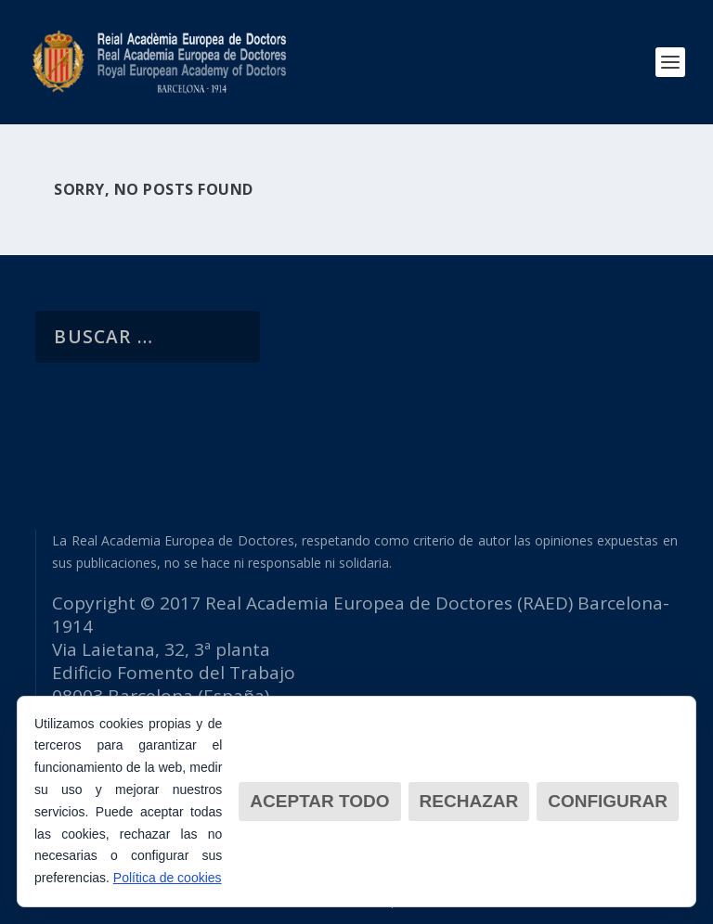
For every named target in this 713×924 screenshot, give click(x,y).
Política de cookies (167, 877)
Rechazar (469, 801)
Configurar (608, 801)
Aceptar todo (319, 801)
